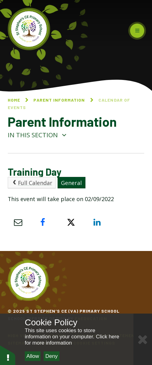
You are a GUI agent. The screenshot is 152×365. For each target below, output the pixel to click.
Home (14, 100)
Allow (32, 356)
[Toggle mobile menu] (137, 31)
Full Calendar (31, 183)
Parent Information (59, 100)
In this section (37, 134)
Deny (52, 356)
